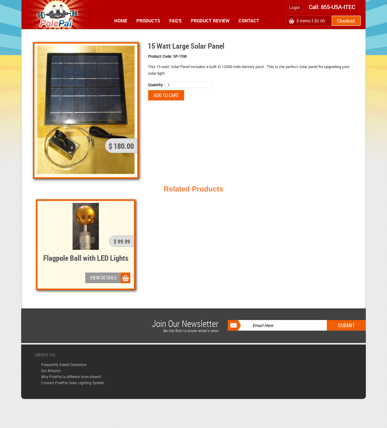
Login (294, 7)
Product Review (210, 21)
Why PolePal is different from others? (71, 376)
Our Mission (51, 370)
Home (120, 21)
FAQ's (175, 21)
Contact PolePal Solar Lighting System (72, 382)
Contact (249, 21)
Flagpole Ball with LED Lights (85, 258)
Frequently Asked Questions (63, 364)
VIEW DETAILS (103, 277)
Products (148, 21)
